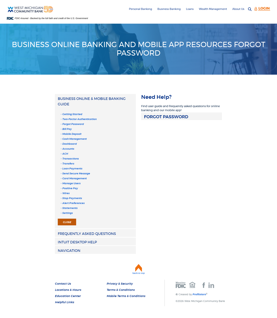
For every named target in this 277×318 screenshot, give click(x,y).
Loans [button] (190, 9)
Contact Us (63, 283)
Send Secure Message (76, 173)
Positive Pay (70, 188)
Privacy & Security (120, 283)
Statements (70, 208)
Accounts (68, 149)
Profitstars (199, 294)
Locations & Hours (68, 290)
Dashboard (69, 144)
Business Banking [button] (169, 9)
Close (67, 222)
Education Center (68, 296)
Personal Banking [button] (140, 9)
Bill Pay (67, 129)
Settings (67, 213)
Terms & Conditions (121, 290)
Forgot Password (73, 124)
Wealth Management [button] (213, 9)
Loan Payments (72, 168)
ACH (65, 154)
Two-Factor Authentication (79, 119)
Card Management (74, 178)
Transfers (68, 164)
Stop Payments (72, 198)
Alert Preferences (73, 203)
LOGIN (264, 8)
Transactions (70, 159)
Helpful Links (64, 302)
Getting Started (72, 114)
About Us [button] (238, 9)
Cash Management (74, 139)
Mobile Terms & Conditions (126, 296)
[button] (95, 101)
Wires (66, 193)
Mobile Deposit (71, 134)
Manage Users (71, 183)
